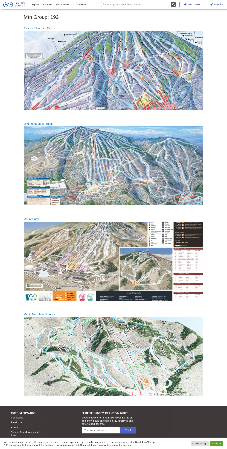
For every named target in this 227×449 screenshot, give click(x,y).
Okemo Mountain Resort (39, 123)
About (14, 427)
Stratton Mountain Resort (39, 28)
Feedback (16, 422)
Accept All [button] (216, 443)
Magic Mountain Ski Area (39, 314)
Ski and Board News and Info (25, 434)
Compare (47, 4)
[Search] (173, 4)
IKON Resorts (79, 4)
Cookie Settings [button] (199, 443)
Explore (35, 4)
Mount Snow (31, 219)
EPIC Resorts (62, 4)
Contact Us (17, 417)
